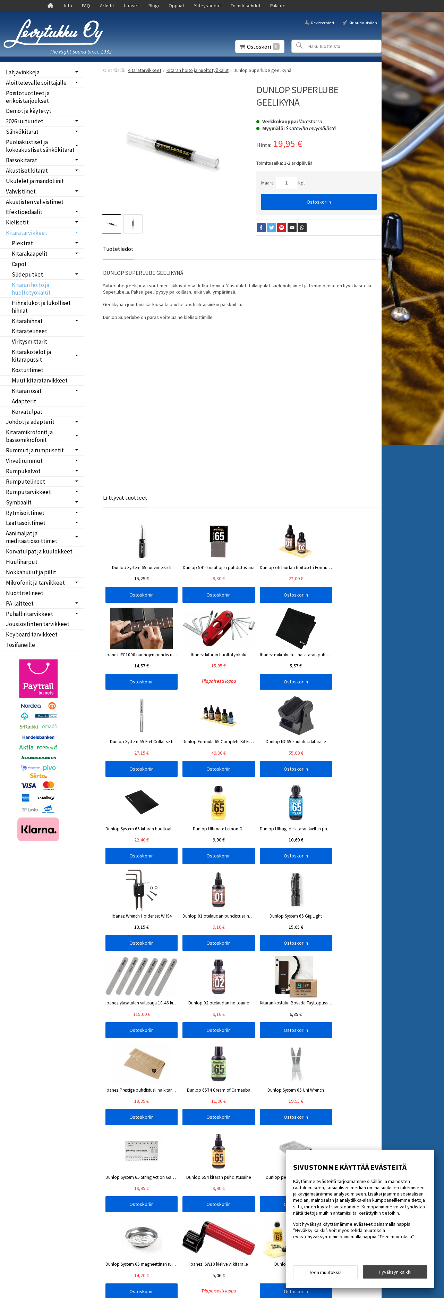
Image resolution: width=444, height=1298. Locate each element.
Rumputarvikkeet (28, 492)
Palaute (277, 5)
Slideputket (27, 274)
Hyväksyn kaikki (395, 1274)
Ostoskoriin (319, 202)
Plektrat (22, 243)
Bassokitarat (21, 160)
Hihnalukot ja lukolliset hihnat (41, 306)
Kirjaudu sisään (363, 22)
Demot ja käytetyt (28, 111)
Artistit (107, 5)
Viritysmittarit (29, 341)
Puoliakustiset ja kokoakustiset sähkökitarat (40, 146)
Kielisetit (17, 222)
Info (68, 5)
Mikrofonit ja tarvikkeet (35, 582)
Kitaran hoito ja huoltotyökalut (31, 288)
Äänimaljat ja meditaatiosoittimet (31, 537)
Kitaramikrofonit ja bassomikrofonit (29, 436)
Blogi (153, 5)
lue (179, 1113)
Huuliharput (21, 562)
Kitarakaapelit (30, 253)
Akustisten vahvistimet (34, 202)
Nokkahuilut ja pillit (31, 572)
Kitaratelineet (29, 331)
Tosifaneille (20, 645)
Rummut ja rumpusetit (35, 450)
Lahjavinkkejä (23, 72)
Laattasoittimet (25, 523)
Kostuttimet (27, 370)
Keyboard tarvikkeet (32, 634)
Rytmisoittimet (25, 513)
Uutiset (131, 5)
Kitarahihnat (27, 321)
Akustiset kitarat (27, 170)
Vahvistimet (21, 191)
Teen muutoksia (325, 1274)
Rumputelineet (25, 481)
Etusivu (17, 1084)
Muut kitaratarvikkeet (40, 380)
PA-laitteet (20, 603)
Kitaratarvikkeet (26, 233)
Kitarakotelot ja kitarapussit (31, 355)
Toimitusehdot (246, 5)
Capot (19, 264)
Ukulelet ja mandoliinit (35, 181)
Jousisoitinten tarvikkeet (37, 624)
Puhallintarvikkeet (29, 614)
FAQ (86, 5)
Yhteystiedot (207, 5)
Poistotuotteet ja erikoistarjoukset (28, 97)
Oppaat (176, 5)
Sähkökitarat (22, 131)
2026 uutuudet (24, 121)
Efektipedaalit (24, 212)
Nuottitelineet (24, 593)
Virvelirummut (24, 461)
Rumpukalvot (23, 471)
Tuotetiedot (118, 249)
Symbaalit (19, 502)
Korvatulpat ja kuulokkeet (39, 551)
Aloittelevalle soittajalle (36, 83)
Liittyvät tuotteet (125, 497)
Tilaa (113, 1123)
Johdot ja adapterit (30, 422)
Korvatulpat (27, 412)
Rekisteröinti (322, 22)
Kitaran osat (27, 391)
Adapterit (24, 401)
